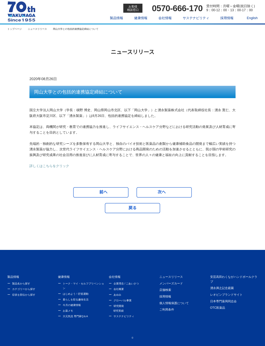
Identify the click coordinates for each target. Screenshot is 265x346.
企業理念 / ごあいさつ (126, 283)
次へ (163, 192)
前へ (102, 192)
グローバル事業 (123, 300)
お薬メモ (68, 311)
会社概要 (119, 289)
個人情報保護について (174, 303)
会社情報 (162, 18)
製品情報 (114, 18)
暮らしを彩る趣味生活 (76, 299)
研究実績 (118, 311)
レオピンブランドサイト (226, 294)
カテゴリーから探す (23, 289)
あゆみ (117, 295)
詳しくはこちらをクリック (49, 166)
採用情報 (224, 18)
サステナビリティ (193, 18)
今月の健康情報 (72, 305)
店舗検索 (165, 290)
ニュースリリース (171, 277)
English (250, 18)
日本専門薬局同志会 (223, 301)
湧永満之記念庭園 (222, 288)
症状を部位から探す (23, 295)
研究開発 (119, 306)
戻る (132, 208)
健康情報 (138, 18)
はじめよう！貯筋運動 (76, 294)
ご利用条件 (166, 309)
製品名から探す (21, 283)
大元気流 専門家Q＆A (75, 316)
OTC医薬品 (217, 307)
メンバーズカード (171, 283)
